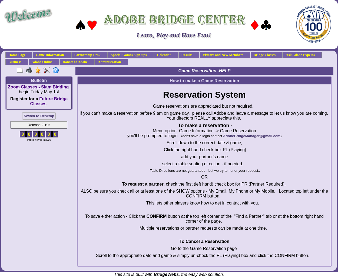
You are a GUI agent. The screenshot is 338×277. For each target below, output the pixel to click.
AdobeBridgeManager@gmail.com (251, 136)
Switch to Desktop (39, 116)
